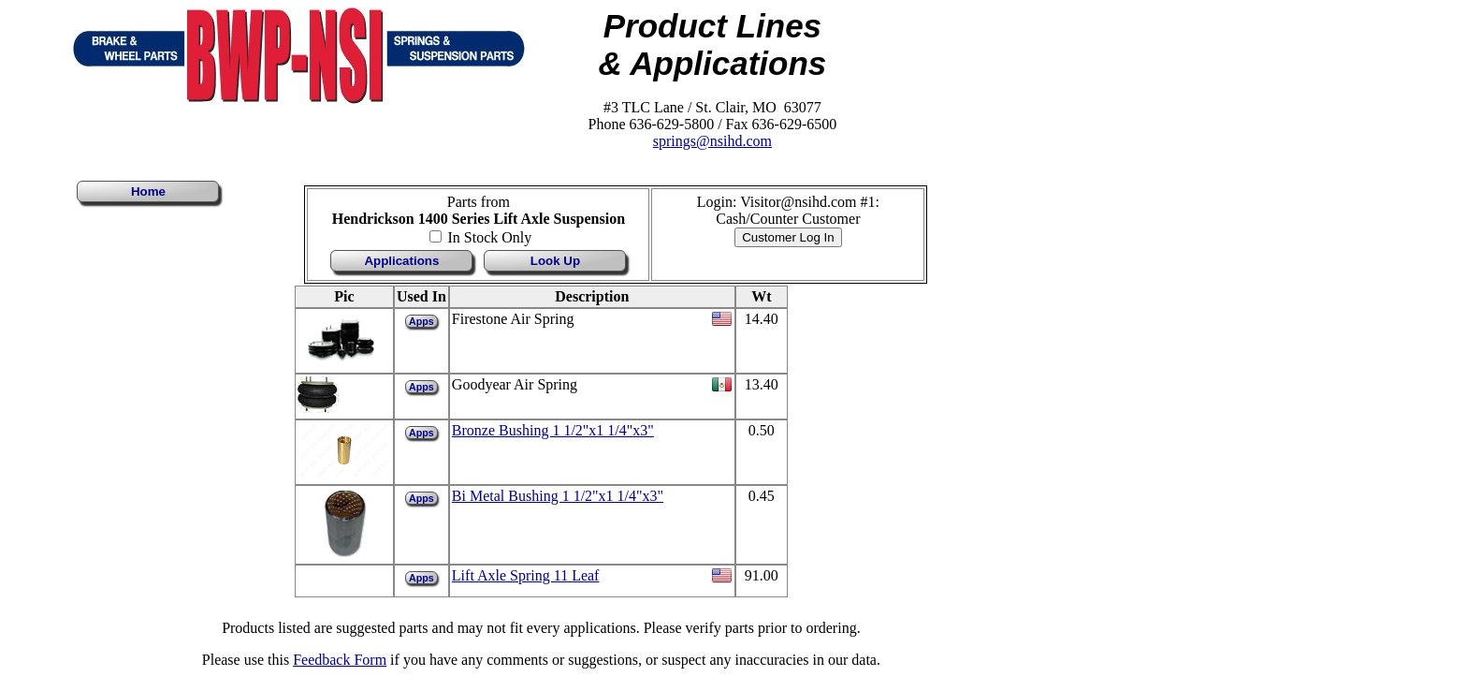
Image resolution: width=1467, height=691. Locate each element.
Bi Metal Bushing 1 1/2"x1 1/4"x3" (557, 496)
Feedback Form (339, 660)
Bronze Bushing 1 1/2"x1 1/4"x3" (553, 430)
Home (148, 191)
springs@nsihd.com (712, 141)
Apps (421, 321)
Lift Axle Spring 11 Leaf (526, 575)
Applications (401, 261)
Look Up (555, 261)
